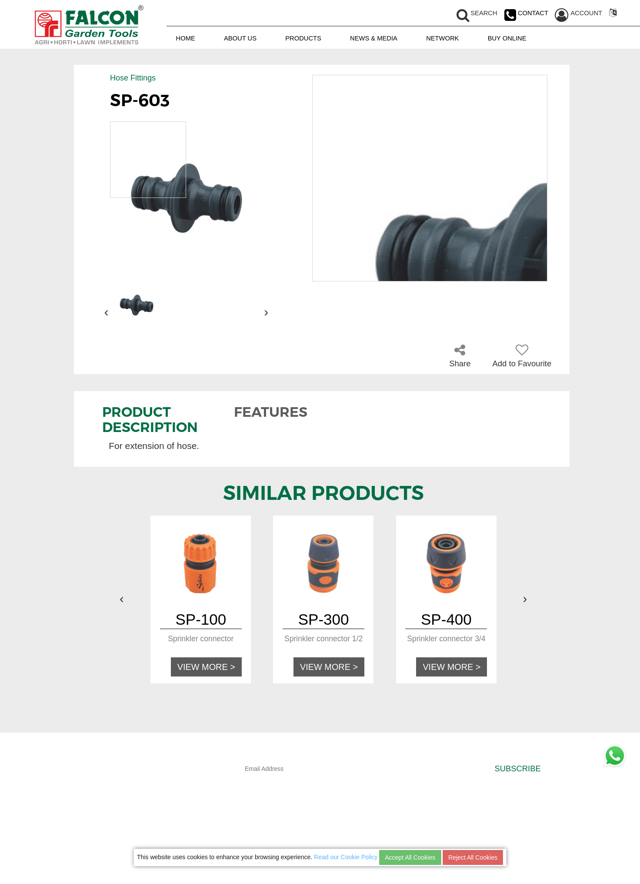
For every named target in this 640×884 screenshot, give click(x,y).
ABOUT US (240, 37)
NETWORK (442, 37)
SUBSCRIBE (517, 767)
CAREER (429, 841)
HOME (185, 37)
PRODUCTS (303, 37)
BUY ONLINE (507, 37)
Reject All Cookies (472, 857)
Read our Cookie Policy (345, 857)
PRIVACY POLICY (439, 824)
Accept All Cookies (410, 857)
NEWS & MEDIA (373, 37)
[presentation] (106, 312)
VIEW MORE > (208, 666)
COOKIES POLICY (439, 832)
